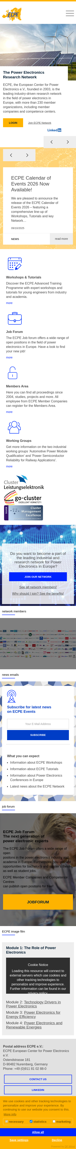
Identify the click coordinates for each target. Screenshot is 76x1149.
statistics (38, 1121)
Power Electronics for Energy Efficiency (33, 1014)
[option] (38, 86)
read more (61, 238)
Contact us (37, 1079)
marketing (62, 1121)
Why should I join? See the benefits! (38, 593)
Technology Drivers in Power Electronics (33, 1004)
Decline (57, 1140)
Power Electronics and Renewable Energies (34, 1025)
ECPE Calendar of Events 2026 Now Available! (31, 183)
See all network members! (38, 587)
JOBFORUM (38, 902)
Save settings (19, 1140)
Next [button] (27, 155)
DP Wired (70, 1146)
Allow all (38, 1132)
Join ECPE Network (39, 122)
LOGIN (13, 122)
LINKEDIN (38, 1089)
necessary (14, 1121)
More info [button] (10, 1114)
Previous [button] (11, 155)
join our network (38, 576)
